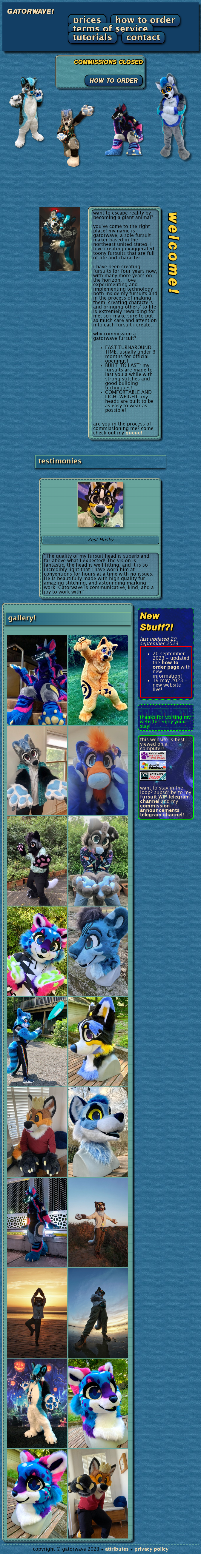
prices (87, 20)
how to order (145, 20)
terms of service (110, 29)
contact (143, 37)
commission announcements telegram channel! (162, 810)
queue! (133, 433)
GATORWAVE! (30, 11)
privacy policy (151, 1549)
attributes (117, 1549)
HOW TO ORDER (114, 80)
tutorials (92, 37)
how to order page (166, 665)
